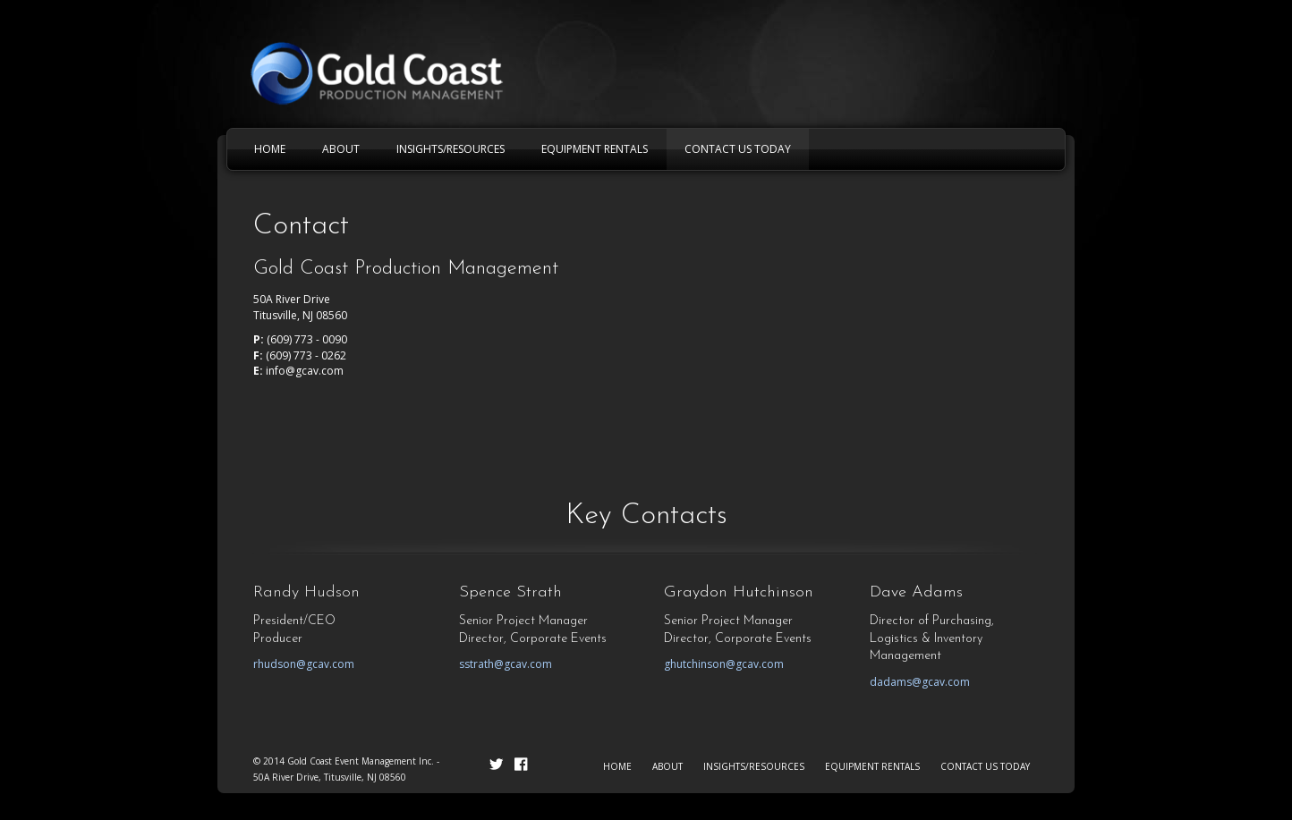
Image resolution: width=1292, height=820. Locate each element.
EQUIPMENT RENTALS (872, 766)
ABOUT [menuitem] (341, 148)
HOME (617, 766)
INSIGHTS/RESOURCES (753, 766)
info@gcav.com (305, 370)
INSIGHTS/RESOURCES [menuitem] (450, 148)
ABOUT (667, 766)
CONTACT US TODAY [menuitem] (737, 148)
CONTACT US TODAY (985, 766)
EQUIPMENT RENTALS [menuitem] (594, 148)
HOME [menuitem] (269, 148)
